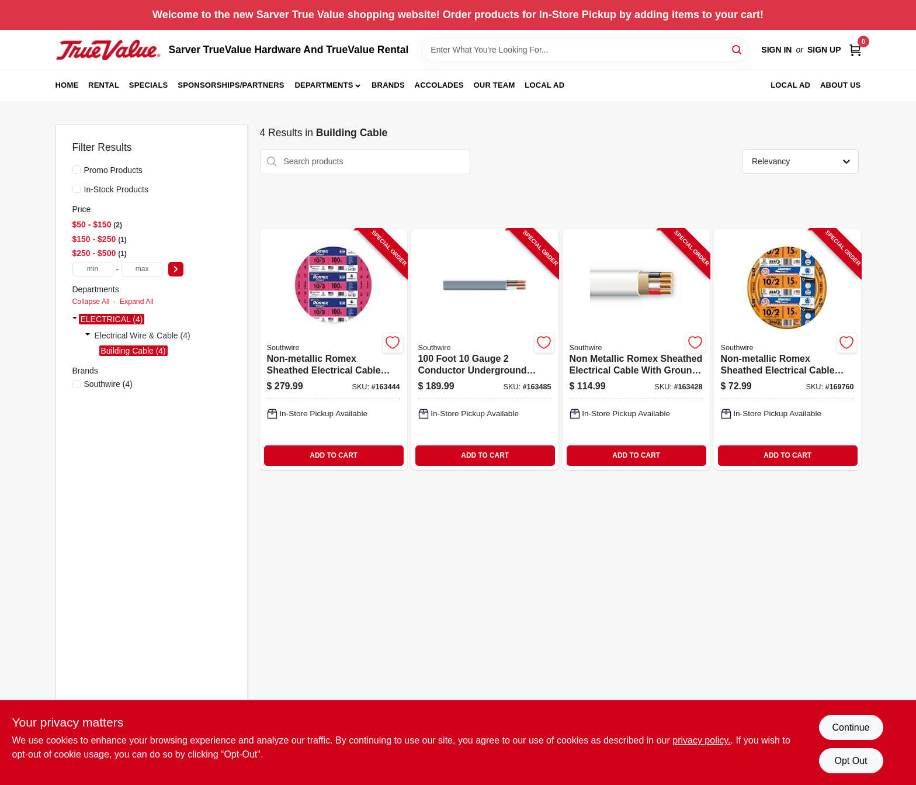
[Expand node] (74, 319)
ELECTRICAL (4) (112, 319)
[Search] (737, 48)
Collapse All (91, 302)
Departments (323, 85)
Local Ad (544, 85)
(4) (108, 384)
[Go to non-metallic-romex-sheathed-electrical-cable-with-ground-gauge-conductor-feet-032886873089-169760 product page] (787, 349)
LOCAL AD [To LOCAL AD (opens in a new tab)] (790, 85)
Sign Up (824, 49)
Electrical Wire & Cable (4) (142, 335)
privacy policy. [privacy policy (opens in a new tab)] (701, 740)
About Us (840, 85)
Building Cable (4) (133, 350)
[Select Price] (175, 269)
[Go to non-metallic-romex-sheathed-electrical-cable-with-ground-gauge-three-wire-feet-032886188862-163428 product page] (636, 349)
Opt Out (850, 761)
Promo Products (113, 170)
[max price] (142, 269)
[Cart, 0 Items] (855, 50)
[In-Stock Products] (76, 189)
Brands (388, 85)
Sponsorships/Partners (231, 85)
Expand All (137, 302)
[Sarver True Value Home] (108, 50)
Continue (850, 727)
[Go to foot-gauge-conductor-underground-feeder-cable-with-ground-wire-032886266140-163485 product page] (484, 349)
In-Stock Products (116, 189)
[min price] (92, 269)
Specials (148, 85)
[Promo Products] (76, 169)
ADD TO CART (334, 455)
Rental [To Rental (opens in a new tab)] (103, 85)
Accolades (439, 85)
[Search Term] (584, 49)
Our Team (494, 85)
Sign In (776, 49)
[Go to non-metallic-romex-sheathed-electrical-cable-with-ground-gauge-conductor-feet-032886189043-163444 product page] (333, 349)
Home (67, 85)
